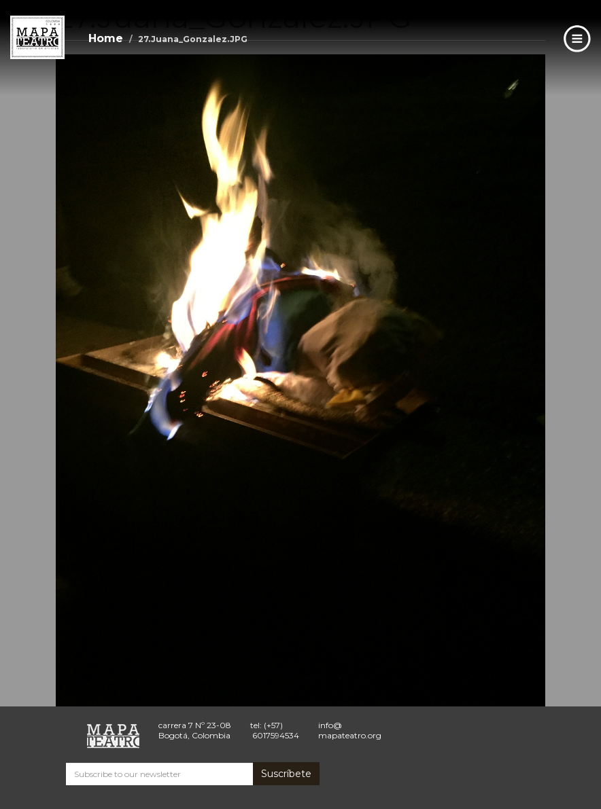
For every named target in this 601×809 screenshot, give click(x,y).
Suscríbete (286, 774)
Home (105, 38)
